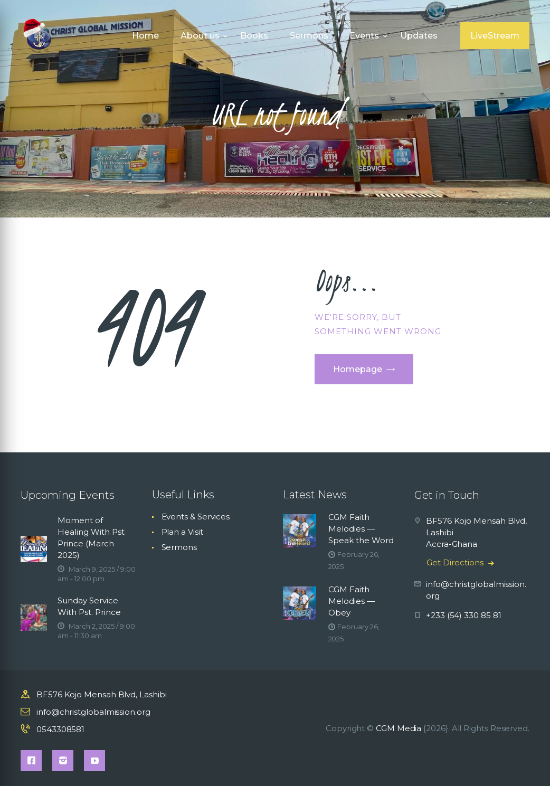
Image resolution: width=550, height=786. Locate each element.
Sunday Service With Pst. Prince (89, 606)
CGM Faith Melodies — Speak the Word (361, 528)
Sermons (179, 547)
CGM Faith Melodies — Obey (351, 601)
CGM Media (398, 728)
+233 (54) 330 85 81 (463, 615)
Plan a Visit (182, 532)
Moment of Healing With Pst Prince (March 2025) (91, 537)
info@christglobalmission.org (93, 712)
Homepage (357, 369)
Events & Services (196, 517)
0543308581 (60, 729)
